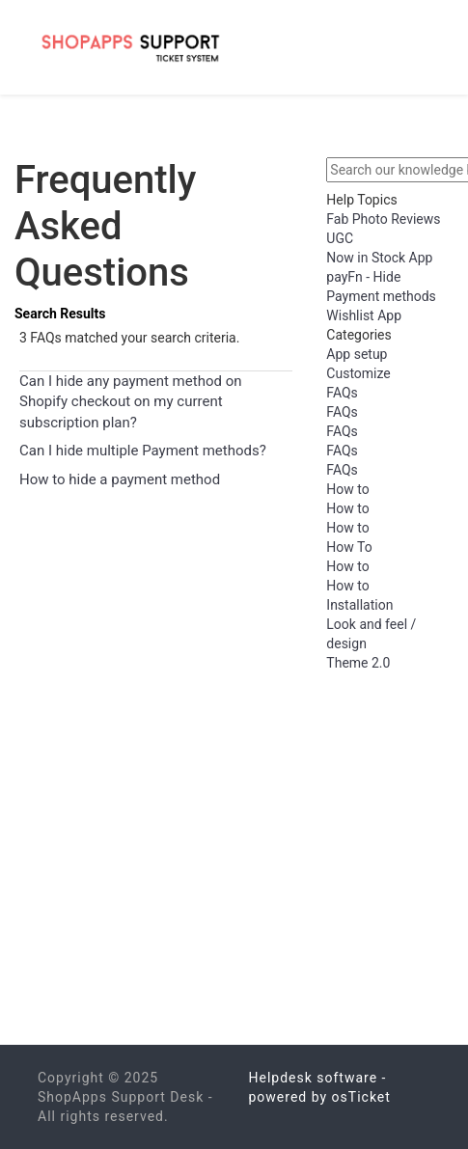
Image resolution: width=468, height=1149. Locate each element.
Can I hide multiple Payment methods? (142, 450)
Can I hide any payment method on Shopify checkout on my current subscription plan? (130, 401)
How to (347, 489)
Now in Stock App (379, 257)
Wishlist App (363, 315)
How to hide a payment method (119, 479)
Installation (359, 605)
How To (349, 547)
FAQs (342, 392)
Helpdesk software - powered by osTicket (320, 1087)
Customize (358, 373)
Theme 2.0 (358, 662)
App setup (356, 354)
